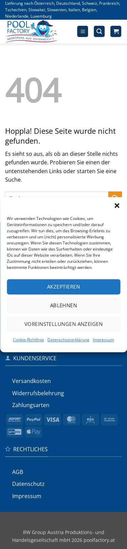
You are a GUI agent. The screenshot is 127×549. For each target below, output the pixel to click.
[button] (116, 205)
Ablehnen (63, 305)
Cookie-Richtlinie (28, 340)
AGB (17, 472)
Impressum (103, 340)
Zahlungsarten (30, 405)
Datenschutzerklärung (68, 340)
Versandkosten (31, 381)
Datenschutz (28, 484)
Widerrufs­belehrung (38, 393)
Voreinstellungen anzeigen (63, 324)
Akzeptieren (63, 286)
